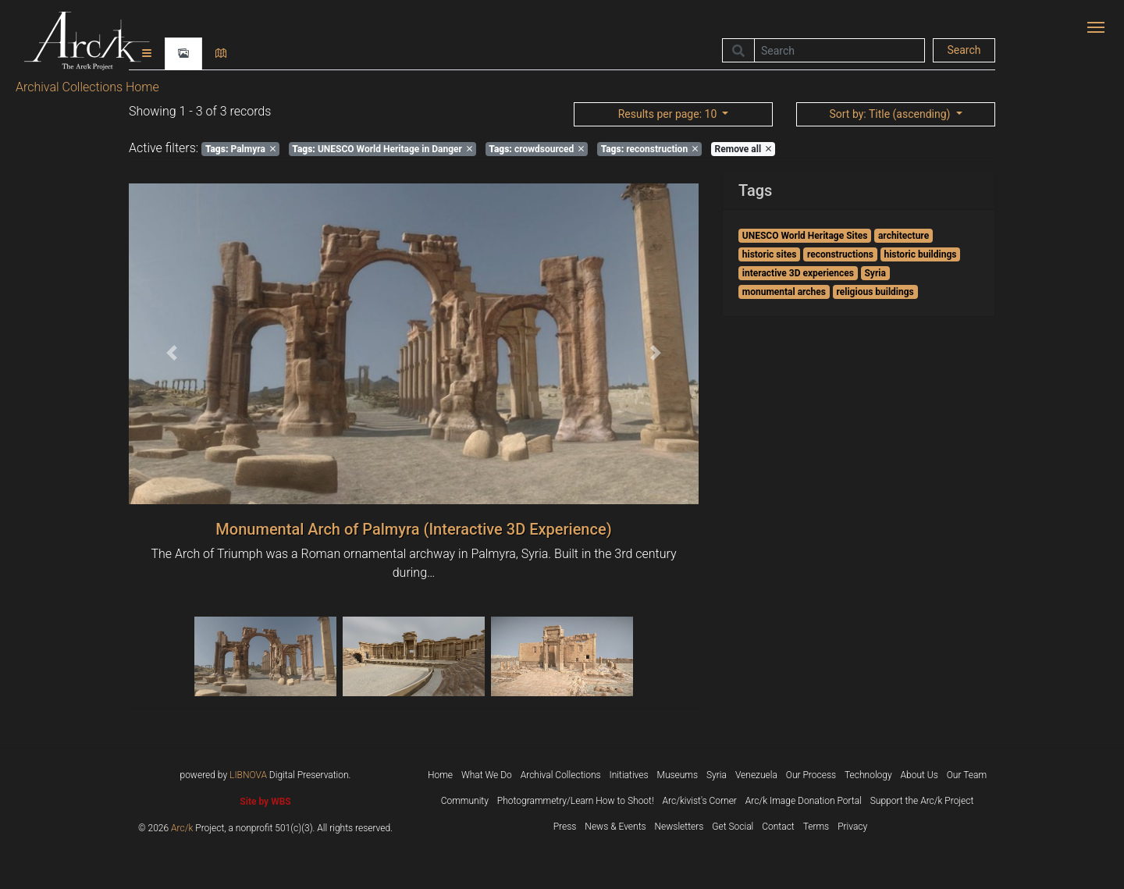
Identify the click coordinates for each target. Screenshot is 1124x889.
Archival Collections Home (87, 87)
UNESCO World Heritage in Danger (382, 149)
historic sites (769, 254)
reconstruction (649, 149)
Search (963, 50)
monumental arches (784, 291)
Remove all (743, 149)
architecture (903, 235)
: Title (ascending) (890, 114)
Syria (874, 273)
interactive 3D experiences (798, 273)
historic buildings (920, 254)
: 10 (669, 114)
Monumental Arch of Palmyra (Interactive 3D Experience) (413, 529)
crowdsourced (536, 149)
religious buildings (874, 291)
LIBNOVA (248, 775)
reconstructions (840, 254)
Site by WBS (265, 801)
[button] (172, 353)
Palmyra (240, 149)
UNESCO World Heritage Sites (805, 235)
